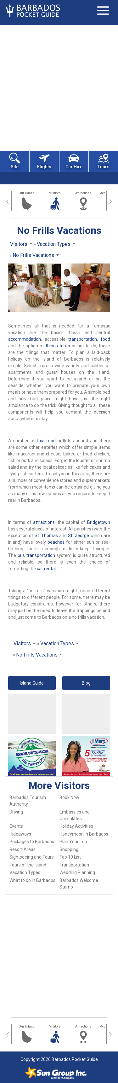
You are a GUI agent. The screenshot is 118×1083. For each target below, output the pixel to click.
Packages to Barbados (31, 841)
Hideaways (20, 834)
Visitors (55, 193)
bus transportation (36, 555)
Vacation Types (24, 872)
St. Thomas (46, 535)
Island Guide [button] (32, 683)
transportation (82, 339)
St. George (78, 535)
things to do (58, 345)
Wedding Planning (77, 872)
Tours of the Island (27, 864)
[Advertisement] (59, 87)
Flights (44, 161)
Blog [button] (86, 683)
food (105, 339)
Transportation (74, 864)
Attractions (83, 193)
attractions (44, 522)
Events (16, 826)
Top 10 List (70, 857)
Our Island (27, 193)
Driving (16, 811)
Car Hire (73, 161)
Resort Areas (22, 849)
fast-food (46, 440)
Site (14, 161)
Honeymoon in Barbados (83, 834)
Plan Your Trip (73, 841)
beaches (56, 542)
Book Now (69, 797)
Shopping (68, 849)
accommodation (24, 339)
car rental (46, 568)
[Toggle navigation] (103, 10)
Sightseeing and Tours (31, 857)
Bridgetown (98, 522)
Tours (104, 161)
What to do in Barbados (32, 880)
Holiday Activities (76, 826)
